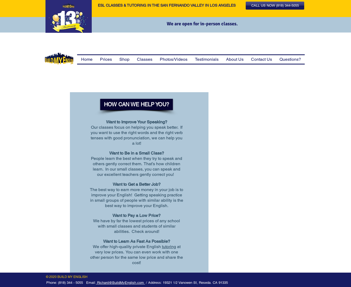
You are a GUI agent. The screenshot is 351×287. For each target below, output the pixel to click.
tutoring (169, 246)
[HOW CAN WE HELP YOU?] (136, 104)
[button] (275, 6)
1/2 (175, 283)
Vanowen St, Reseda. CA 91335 (203, 283)
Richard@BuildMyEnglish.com (120, 283)
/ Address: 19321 (159, 283)
